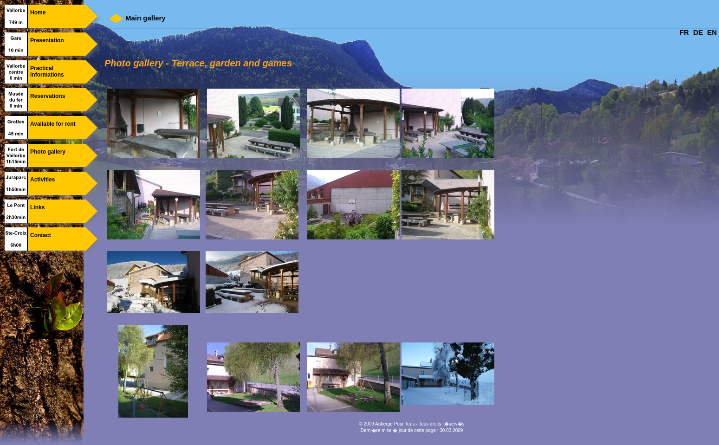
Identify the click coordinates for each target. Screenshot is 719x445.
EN (712, 32)
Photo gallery (47, 151)
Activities (42, 179)
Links (37, 207)
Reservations (47, 96)
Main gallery (145, 18)
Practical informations (47, 71)
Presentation (47, 40)
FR (684, 32)
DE (698, 32)
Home (37, 12)
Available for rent (53, 124)
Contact (40, 235)
